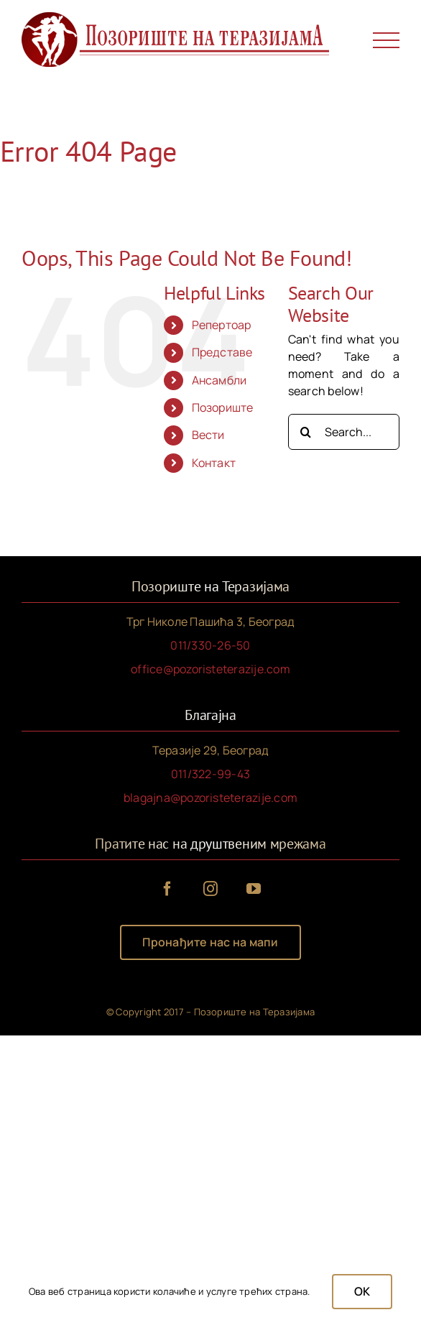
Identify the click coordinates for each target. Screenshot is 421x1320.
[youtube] (254, 889)
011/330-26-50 (210, 645)
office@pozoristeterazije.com (210, 669)
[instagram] (210, 889)
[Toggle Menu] (386, 40)
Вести (208, 435)
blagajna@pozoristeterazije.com (210, 798)
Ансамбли (219, 380)
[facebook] (167, 889)
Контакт (214, 463)
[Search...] (343, 432)
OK (362, 1291)
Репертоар (221, 325)
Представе (222, 352)
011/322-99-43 (210, 774)
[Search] (306, 432)
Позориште (223, 407)
